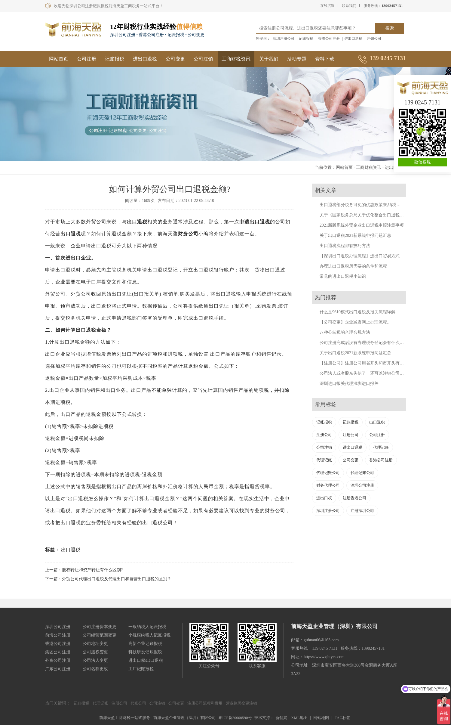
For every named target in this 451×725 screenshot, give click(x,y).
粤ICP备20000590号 (235, 717)
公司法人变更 (95, 660)
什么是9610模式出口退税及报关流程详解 (357, 312)
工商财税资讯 (236, 58)
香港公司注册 (329, 38)
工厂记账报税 (141, 669)
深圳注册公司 (283, 38)
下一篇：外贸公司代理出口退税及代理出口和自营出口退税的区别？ (108, 579)
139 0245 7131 (422, 102)
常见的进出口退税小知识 (343, 276)
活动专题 (296, 58)
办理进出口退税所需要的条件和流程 (353, 266)
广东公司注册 (57, 669)
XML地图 (299, 717)
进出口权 (324, 498)
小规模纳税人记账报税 (149, 635)
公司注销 (203, 58)
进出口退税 (353, 38)
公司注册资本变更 (99, 626)
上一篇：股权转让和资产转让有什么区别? (84, 570)
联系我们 (349, 6)
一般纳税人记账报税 (147, 626)
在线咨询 (327, 6)
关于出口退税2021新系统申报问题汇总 (355, 235)
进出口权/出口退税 (145, 660)
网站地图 (321, 717)
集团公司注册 (57, 652)
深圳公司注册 (362, 485)
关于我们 (268, 58)
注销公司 (374, 38)
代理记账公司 (328, 472)
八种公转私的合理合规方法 (345, 332)
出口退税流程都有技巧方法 (345, 245)
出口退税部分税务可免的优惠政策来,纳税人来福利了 (369, 205)
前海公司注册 (57, 635)
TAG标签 (342, 717)
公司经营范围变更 (99, 635)
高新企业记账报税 (145, 643)
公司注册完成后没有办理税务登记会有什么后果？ (366, 342)
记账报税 (306, 38)
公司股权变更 (95, 652)
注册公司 (324, 434)
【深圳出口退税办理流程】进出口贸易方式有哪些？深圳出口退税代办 (385, 256)
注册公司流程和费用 (204, 703)
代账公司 (138, 703)
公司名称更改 (95, 669)
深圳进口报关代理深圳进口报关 (349, 383)
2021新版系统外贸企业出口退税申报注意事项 (362, 225)
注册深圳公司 (362, 510)
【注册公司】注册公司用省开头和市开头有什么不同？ (370, 363)
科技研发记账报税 (145, 652)
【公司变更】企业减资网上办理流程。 (355, 322)
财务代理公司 (328, 485)
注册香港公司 (354, 498)
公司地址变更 (95, 643)
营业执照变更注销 (241, 703)
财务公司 (188, 233)
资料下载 (324, 58)
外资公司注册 (57, 660)
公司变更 (175, 58)
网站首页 (58, 58)
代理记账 (381, 447)
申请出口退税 (254, 221)
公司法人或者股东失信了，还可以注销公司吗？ (364, 373)
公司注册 (86, 58)
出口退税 (137, 221)
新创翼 (281, 717)
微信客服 (422, 162)
